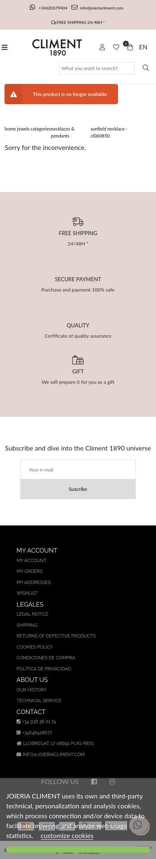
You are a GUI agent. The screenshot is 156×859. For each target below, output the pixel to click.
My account (32, 560)
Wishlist (27, 593)
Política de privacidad (44, 669)
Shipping (27, 625)
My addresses (34, 582)
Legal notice (32, 614)
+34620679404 (49, 7)
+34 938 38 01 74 (36, 721)
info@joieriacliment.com (97, 7)
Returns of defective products (56, 636)
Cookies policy (35, 647)
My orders (30, 571)
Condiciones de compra (46, 658)
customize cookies (67, 835)
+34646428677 (34, 732)
